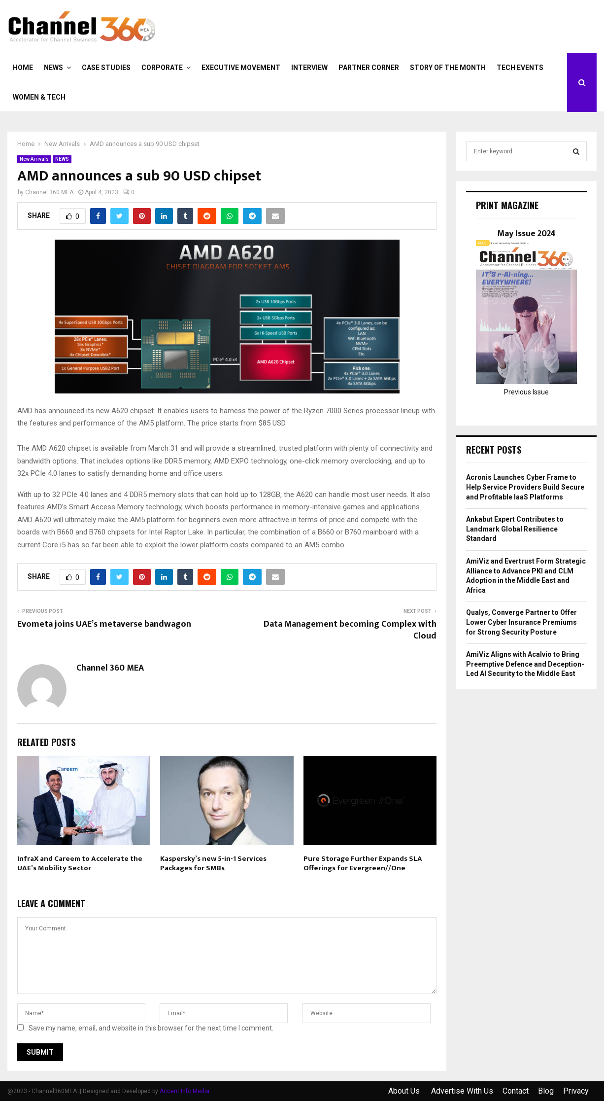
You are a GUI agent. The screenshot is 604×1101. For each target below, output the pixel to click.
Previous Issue (526, 392)
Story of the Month (448, 67)
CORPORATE (162, 67)
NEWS (53, 67)
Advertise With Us (462, 1091)
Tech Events (520, 67)
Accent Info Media (184, 1091)
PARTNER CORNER (368, 67)
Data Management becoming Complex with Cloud (350, 630)
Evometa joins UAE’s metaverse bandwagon (104, 624)
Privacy (576, 1091)
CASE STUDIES (106, 67)
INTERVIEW (309, 67)
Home (23, 67)
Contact (516, 1091)
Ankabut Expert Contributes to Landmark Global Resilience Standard (515, 528)
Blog (546, 1091)
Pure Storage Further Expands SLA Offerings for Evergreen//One (362, 863)
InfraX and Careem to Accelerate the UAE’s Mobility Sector (79, 863)
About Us (405, 1091)
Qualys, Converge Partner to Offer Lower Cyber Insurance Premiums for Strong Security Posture (521, 622)
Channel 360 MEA (49, 192)
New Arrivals (34, 159)
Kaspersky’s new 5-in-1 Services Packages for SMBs (213, 863)
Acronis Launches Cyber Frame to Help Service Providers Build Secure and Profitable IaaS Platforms (525, 486)
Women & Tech (39, 97)
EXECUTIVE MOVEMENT (240, 67)
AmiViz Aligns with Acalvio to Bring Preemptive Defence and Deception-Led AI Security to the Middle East (525, 663)
